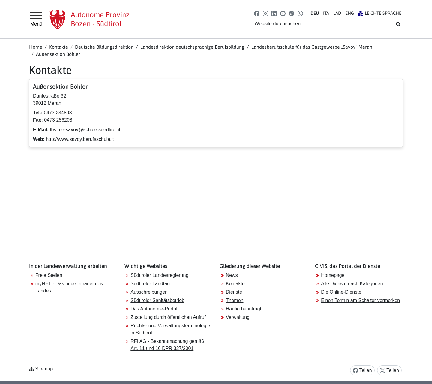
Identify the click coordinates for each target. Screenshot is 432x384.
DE (314, 13)
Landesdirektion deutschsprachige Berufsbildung (192, 47)
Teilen (362, 370)
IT (326, 13)
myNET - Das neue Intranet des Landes (69, 287)
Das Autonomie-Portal (153, 308)
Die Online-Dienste (342, 292)
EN (349, 13)
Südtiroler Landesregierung (159, 275)
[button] (256, 13)
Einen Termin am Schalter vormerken (360, 300)
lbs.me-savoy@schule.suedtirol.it (85, 129)
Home (35, 47)
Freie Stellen (48, 275)
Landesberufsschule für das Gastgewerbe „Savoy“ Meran (311, 47)
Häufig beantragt (243, 308)
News (232, 275)
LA (337, 13)
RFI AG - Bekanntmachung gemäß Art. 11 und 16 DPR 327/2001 (167, 345)
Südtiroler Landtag (150, 283)
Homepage (332, 275)
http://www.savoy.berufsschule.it (80, 139)
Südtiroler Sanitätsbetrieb (157, 300)
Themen (235, 300)
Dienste (234, 292)
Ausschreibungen (149, 292)
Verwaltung (238, 317)
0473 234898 (58, 112)
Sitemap (44, 368)
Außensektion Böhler (58, 54)
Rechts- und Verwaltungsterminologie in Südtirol (170, 329)
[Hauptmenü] (36, 19)
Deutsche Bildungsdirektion (104, 47)
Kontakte (58, 47)
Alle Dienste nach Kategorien (352, 283)
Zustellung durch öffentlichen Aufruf (168, 317)
